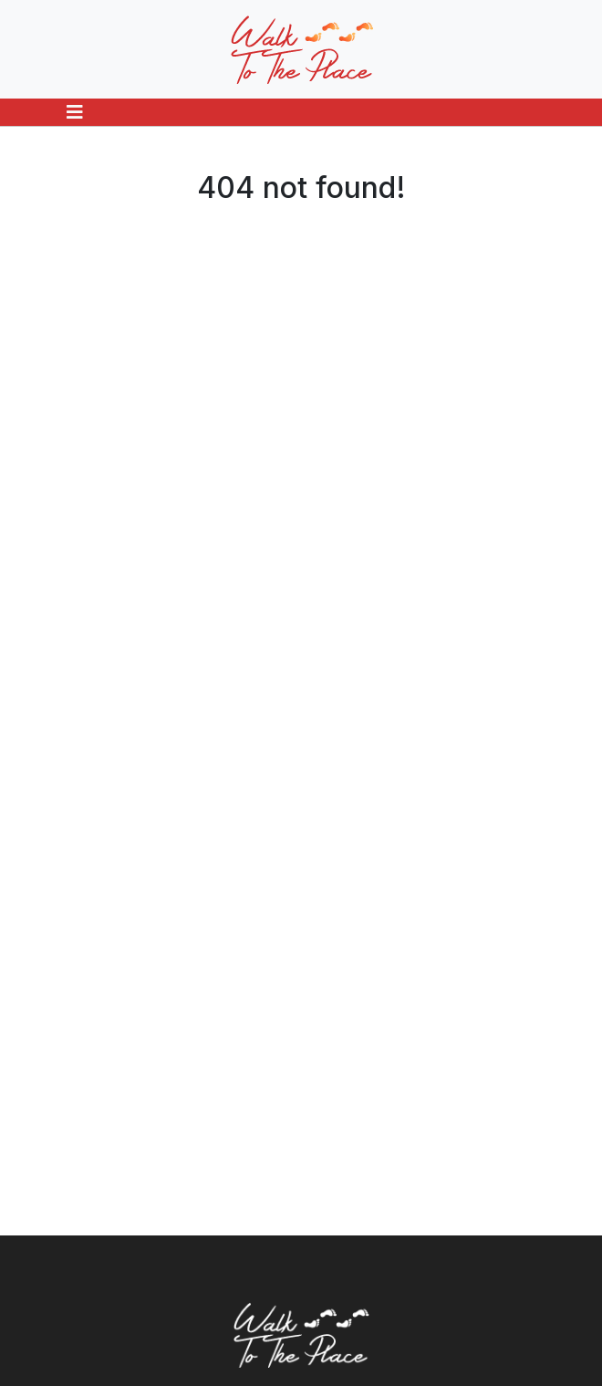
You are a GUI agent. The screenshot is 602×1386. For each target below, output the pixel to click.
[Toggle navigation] (75, 112)
